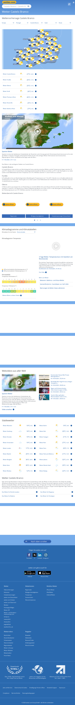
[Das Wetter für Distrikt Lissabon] (20, 490)
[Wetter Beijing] (55, 469)
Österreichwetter (8, 640)
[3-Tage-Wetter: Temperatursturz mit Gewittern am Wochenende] (56, 243)
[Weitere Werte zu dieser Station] (12, 293)
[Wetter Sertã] (20, 89)
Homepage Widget (9, 605)
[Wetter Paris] (55, 446)
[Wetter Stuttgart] (55, 435)
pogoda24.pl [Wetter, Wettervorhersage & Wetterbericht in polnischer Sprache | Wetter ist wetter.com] (7, 622)
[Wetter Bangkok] (19, 457)
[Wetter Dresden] (19, 435)
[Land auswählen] (22, 20)
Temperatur (28, 592)
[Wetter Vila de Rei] (20, 100)
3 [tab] (40, 218)
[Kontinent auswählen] (8, 20)
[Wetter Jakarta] (55, 457)
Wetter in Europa (8, 645)
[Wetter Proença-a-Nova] (20, 95)
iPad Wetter (50, 590)
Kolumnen (6, 590)
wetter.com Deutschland (10, 595)
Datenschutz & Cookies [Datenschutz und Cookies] (21, 685)
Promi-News (7, 653)
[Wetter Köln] (55, 429)
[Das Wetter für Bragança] (56, 490)
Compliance (6, 691)
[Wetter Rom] (55, 440)
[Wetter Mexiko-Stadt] (55, 463)
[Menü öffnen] (73, 2)
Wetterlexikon (7, 651)
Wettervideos (8, 629)
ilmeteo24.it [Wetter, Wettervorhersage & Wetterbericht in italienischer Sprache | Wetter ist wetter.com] (7, 619)
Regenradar (28, 587)
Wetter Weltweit (8, 648)
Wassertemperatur (30, 598)
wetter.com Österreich (10, 600)
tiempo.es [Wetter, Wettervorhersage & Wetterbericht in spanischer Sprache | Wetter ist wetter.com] (6, 614)
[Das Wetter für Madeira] (20, 494)
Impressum (62, 685)
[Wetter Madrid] (19, 452)
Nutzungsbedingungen (28, 691)
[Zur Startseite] (10, 2)
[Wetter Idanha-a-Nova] (20, 106)
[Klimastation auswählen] (26, 229)
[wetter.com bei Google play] (30, 572)
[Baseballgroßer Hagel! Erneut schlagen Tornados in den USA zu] (55, 382)
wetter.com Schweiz (9, 598)
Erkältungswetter (30, 640)
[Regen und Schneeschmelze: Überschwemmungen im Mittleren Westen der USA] (55, 388)
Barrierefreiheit (16, 691)
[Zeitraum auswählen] (65, 20)
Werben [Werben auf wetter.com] (6, 603)
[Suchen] (45, 2)
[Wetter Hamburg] (19, 429)
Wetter (6, 584)
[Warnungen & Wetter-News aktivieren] (52, 286)
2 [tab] (37, 218)
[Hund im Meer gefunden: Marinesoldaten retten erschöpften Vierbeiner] (55, 395)
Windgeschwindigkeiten (31, 590)
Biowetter (28, 633)
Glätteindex (28, 635)
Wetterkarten (29, 584)
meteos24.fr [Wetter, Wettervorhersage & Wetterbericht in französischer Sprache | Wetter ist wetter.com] (7, 617)
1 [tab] (35, 218)
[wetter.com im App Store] (44, 572)
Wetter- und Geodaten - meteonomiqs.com (10, 611)
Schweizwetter (8, 638)
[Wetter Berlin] (55, 423)
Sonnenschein (29, 595)
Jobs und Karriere (7, 685)
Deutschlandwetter (9, 635)
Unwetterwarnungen (9, 592)
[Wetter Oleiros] (20, 83)
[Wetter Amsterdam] (19, 440)
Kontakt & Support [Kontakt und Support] (52, 685)
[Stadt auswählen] (51, 20)
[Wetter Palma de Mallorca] (55, 452)
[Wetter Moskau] (19, 469)
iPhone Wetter (50, 587)
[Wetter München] (19, 423)
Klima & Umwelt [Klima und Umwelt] (29, 643)
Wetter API (7, 608)
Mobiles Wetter (52, 584)
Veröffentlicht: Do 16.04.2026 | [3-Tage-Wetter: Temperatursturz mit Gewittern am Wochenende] (50, 266)
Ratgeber (28, 629)
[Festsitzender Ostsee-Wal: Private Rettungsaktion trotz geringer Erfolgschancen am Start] (55, 375)
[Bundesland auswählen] (36, 20)
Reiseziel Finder (29, 638)
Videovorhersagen (9, 587)
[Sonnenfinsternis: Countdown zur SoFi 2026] (53, 282)
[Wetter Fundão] (20, 77)
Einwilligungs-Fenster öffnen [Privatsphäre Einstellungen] (37, 685)
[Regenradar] (13, 204)
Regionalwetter (8, 643)
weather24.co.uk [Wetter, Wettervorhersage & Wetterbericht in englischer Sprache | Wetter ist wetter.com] (8, 624)
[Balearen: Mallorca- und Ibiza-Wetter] (51, 278)
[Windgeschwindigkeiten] (37, 204)
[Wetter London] (19, 446)
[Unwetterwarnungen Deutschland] (61, 204)
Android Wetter (51, 592)
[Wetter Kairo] (19, 463)
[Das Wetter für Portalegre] (56, 494)
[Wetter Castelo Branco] (20, 72)
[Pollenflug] (69, 2)
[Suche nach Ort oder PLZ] (33, 2)
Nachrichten (7, 633)
